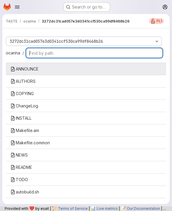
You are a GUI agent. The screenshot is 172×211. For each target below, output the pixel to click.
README (21, 167)
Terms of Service (73, 208)
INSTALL (20, 118)
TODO (19, 179)
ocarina (13, 52)
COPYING (22, 93)
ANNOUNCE (24, 68)
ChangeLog (24, 105)
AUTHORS (23, 81)
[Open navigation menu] (17, 7)
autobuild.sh (24, 191)
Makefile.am (24, 130)
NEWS (19, 154)
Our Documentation (143, 208)
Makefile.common (30, 142)
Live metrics (107, 208)
